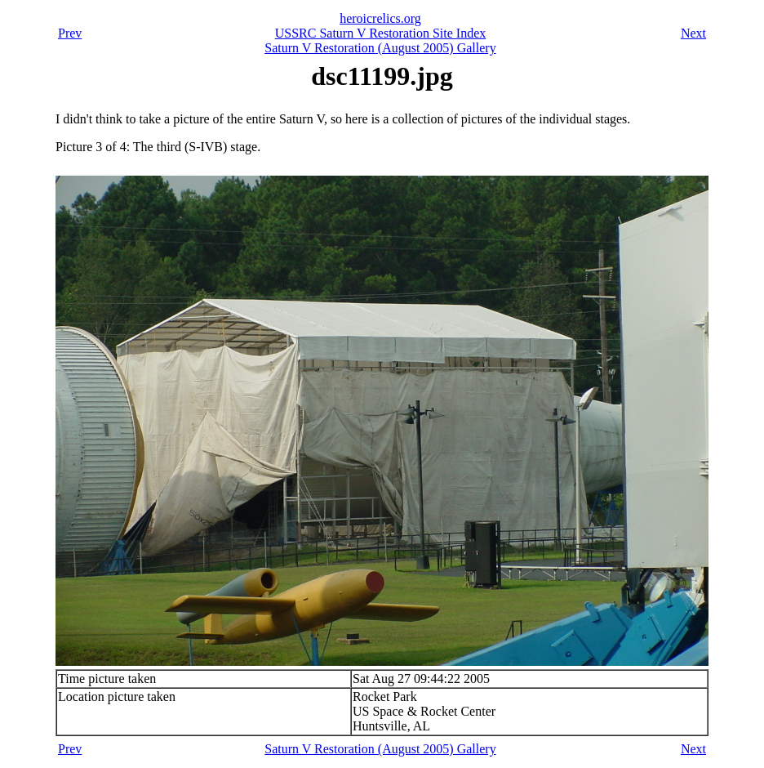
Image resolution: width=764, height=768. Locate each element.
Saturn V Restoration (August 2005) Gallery (379, 48)
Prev (70, 33)
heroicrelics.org (380, 18)
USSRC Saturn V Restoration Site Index (380, 33)
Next (693, 33)
